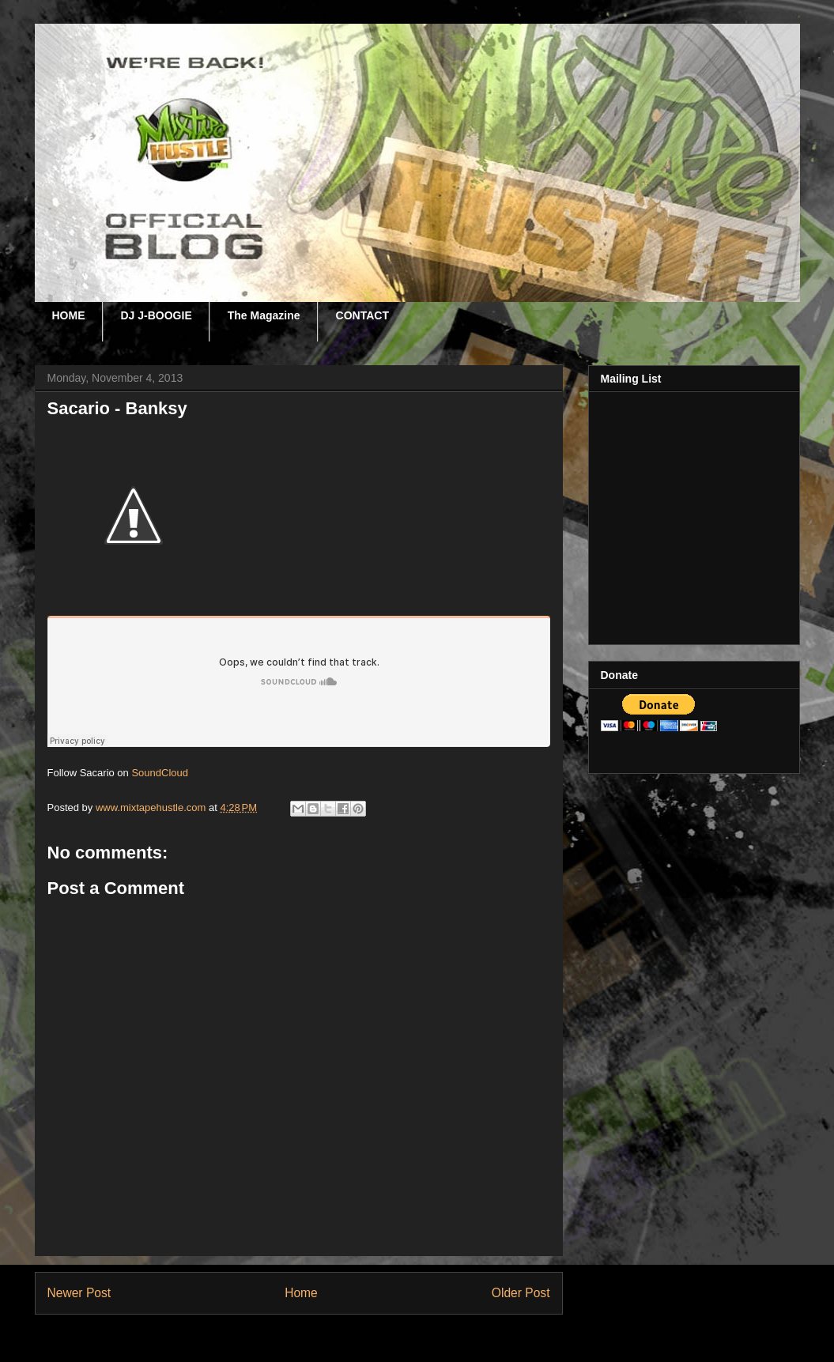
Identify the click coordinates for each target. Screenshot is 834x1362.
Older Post (521, 1293)
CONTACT (362, 315)
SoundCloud (159, 773)
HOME (68, 315)
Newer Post (79, 1293)
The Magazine (264, 315)
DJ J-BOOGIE (156, 315)
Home (301, 1293)
